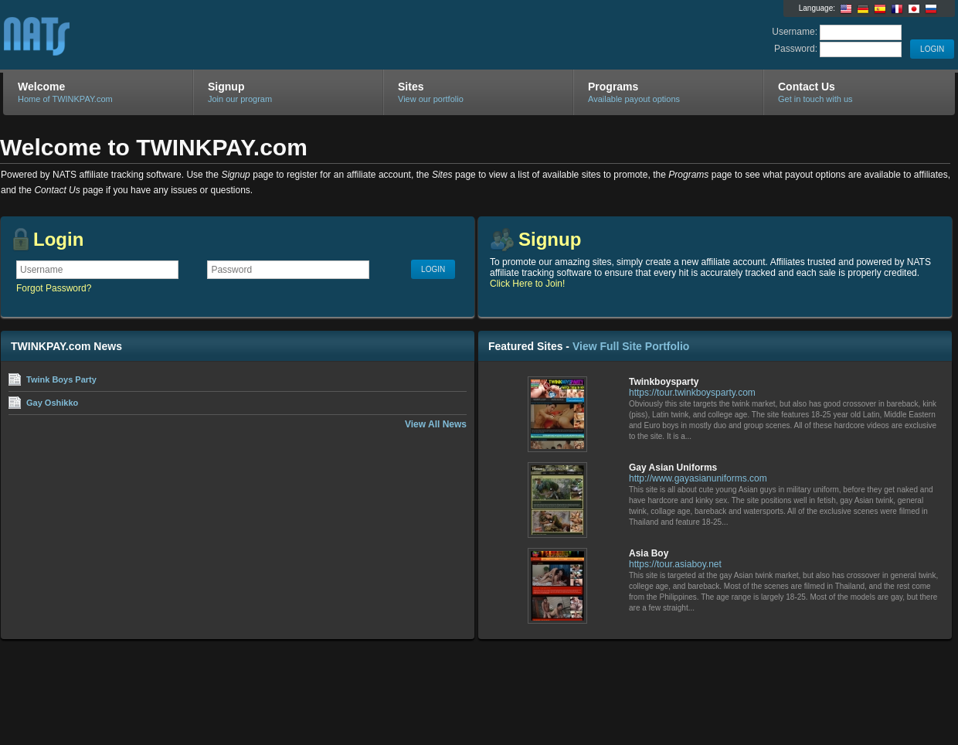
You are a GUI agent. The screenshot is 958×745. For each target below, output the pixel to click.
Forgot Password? (53, 288)
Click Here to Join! (527, 283)
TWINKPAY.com (187, 35)
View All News (436, 424)
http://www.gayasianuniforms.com (698, 478)
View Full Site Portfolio (630, 346)
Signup (549, 239)
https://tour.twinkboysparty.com (692, 392)
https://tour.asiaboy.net (675, 564)
